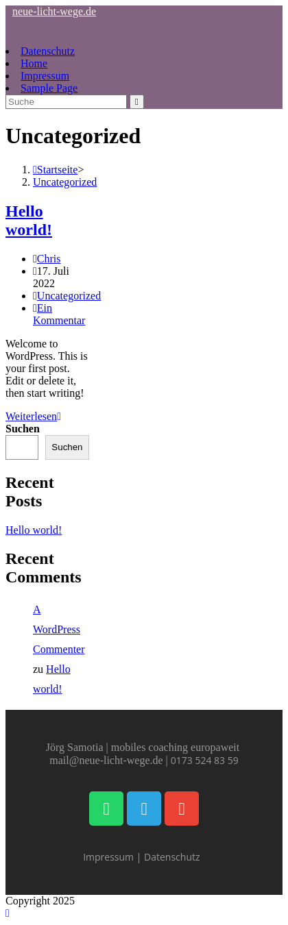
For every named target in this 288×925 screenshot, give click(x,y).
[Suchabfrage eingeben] (66, 102)
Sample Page (49, 88)
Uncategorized (65, 182)
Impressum (45, 76)
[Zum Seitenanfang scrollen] (7, 913)
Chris (49, 258)
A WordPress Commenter (59, 629)
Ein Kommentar (59, 314)
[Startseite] (55, 169)
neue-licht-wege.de (54, 11)
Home (34, 63)
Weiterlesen (33, 416)
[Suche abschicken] (137, 102)
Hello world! (28, 220)
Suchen (22, 428)
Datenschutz (48, 51)
